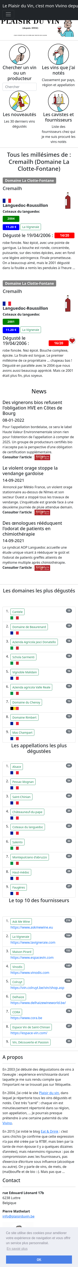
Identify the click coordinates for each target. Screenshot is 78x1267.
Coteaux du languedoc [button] (27, 827)
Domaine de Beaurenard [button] (29, 627)
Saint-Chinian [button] (21, 797)
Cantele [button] (17, 612)
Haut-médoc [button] (20, 872)
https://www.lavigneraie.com (32, 942)
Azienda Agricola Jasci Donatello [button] (34, 642)
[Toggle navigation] (8, 14)
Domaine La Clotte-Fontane (29, 180)
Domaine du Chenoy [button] (26, 702)
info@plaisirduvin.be (18, 1216)
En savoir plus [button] (17, 1248)
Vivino (7, 1123)
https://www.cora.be (26, 1018)
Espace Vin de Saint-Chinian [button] (31, 1027)
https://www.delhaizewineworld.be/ (38, 1002)
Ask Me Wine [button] (21, 922)
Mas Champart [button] (22, 733)
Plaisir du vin (49, 1093)
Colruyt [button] (17, 982)
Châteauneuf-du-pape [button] (27, 812)
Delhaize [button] (18, 997)
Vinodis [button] (17, 967)
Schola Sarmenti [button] (23, 657)
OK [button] (39, 1259)
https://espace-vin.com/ (28, 1033)
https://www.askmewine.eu (31, 927)
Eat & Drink (49, 1131)
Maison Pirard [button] (21, 952)
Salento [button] (17, 842)
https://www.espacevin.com (31, 957)
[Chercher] (19, 87)
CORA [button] (16, 1012)
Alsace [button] (16, 767)
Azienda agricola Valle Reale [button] (31, 687)
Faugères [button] (18, 887)
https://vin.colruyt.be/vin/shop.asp (37, 987)
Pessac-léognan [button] (23, 782)
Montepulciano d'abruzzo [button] (29, 857)
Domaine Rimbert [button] (24, 717)
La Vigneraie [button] (30, 227)
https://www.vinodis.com (29, 972)
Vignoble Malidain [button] (24, 672)
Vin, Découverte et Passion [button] (30, 1042)
